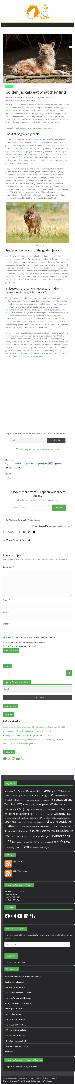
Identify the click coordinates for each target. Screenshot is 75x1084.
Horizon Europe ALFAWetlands (17, 1003)
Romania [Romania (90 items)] (25, 831)
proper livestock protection (28, 353)
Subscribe (59, 507)
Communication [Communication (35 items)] (32, 800)
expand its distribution (14, 151)
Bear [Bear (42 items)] (32, 791)
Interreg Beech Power (13, 1008)
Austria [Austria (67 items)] (23, 791)
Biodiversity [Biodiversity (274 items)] (49, 790)
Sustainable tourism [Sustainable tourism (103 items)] (47, 831)
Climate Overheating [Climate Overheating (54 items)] (14, 800)
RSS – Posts (13, 861)
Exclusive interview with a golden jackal (36, 128)
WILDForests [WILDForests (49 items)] (44, 842)
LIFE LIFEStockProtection (15, 1025)
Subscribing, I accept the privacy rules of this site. (39, 449)
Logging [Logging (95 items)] (10, 821)
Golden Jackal (11, 101)
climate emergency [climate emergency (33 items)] (63, 796)
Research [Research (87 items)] (11, 830)
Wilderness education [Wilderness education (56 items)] (25, 842)
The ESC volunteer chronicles (15, 743)
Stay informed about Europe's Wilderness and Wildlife (29, 637)
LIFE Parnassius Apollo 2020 (16, 1030)
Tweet (7, 464)
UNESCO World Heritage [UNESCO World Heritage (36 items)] (21, 837)
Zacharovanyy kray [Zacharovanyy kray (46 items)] (41, 848)
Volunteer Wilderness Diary (16, 1046)
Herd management (23, 101)
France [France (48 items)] (49, 814)
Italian (7, 312)
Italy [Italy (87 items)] (38, 817)
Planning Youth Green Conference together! (21, 735)
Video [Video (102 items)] (45, 836)
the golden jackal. (37, 356)
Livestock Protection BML (15, 1035)
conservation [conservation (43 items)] (46, 800)
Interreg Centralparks (13, 1014)
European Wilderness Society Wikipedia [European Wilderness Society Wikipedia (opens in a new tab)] (20, 1066)
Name (6, 600)
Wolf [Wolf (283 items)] (24, 847)
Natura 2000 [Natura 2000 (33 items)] (23, 822)
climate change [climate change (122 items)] (42, 795)
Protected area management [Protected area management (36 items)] (22, 826)
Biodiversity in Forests (14, 982)
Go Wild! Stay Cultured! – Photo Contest (21, 520)
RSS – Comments (15, 871)
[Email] (37, 689)
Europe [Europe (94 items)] (29, 804)
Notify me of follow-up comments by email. (26, 642)
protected (16, 318)
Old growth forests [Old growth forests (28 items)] (37, 822)
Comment (8, 567)
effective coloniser (46, 139)
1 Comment (47, 97)
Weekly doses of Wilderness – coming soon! (52, 526)
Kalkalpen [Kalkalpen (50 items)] (49, 818)
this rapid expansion (55, 154)
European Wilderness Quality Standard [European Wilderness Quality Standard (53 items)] (42, 809)
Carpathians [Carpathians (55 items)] (23, 795)
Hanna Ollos (27, 97)
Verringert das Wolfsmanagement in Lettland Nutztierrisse (27, 739)
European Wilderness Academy (17, 992)
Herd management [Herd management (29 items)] (11, 818)
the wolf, (9, 356)
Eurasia (34, 142)
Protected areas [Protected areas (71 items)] (43, 826)
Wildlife (9, 86)
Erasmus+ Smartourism (14, 987)
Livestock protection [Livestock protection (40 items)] (64, 818)
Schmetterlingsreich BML (15, 1041)
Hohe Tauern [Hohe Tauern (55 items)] (26, 818)
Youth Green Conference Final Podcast (19, 731)
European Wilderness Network (17, 998)
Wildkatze (8, 1051)
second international (52, 107)
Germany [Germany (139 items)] (63, 813)
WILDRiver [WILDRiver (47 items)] (10, 848)
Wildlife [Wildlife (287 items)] (62, 841)
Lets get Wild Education (14, 1019)
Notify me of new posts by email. (21, 646)
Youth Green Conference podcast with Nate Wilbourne (25, 727)
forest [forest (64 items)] (39, 814)
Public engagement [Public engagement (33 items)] (62, 826)
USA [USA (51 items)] (35, 836)
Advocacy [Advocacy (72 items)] (10, 791)
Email (6, 612)
